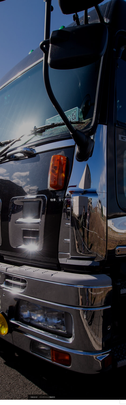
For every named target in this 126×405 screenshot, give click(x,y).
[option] (63, 43)
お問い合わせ (119, 4)
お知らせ (109, 4)
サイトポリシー (63, 397)
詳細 (63, 210)
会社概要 (88, 4)
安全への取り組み (99, 4)
